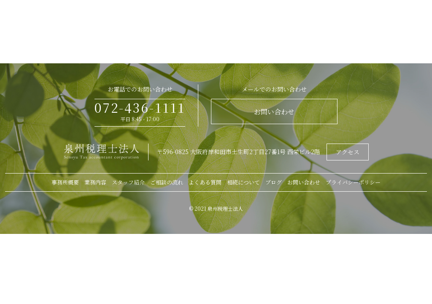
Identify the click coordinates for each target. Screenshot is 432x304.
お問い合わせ (274, 112)
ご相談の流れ (166, 182)
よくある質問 (205, 182)
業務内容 (95, 182)
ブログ (273, 182)
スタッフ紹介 (128, 182)
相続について (243, 182)
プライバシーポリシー (353, 182)
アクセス (347, 152)
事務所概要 (65, 182)
